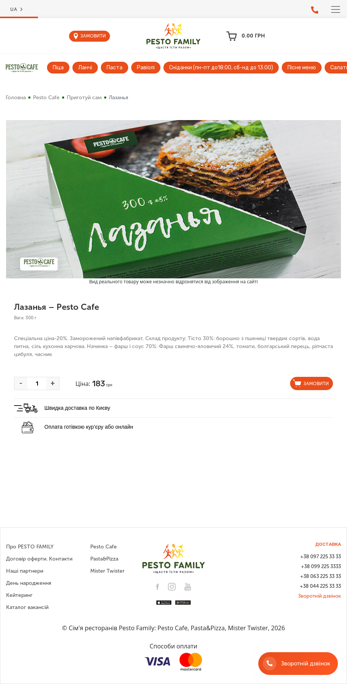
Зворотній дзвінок (319, 596)
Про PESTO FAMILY (29, 546)
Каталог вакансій (27, 607)
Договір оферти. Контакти (39, 559)
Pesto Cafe (46, 97)
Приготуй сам (84, 97)
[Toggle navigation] (335, 9)
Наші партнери (24, 571)
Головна (16, 97)
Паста (114, 67)
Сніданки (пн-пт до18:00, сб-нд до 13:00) (221, 67)
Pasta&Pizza (104, 559)
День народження (28, 583)
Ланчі (85, 67)
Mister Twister (107, 571)
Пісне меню (301, 67)
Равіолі (146, 67)
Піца (58, 67)
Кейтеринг (19, 595)
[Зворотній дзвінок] (298, 663)
